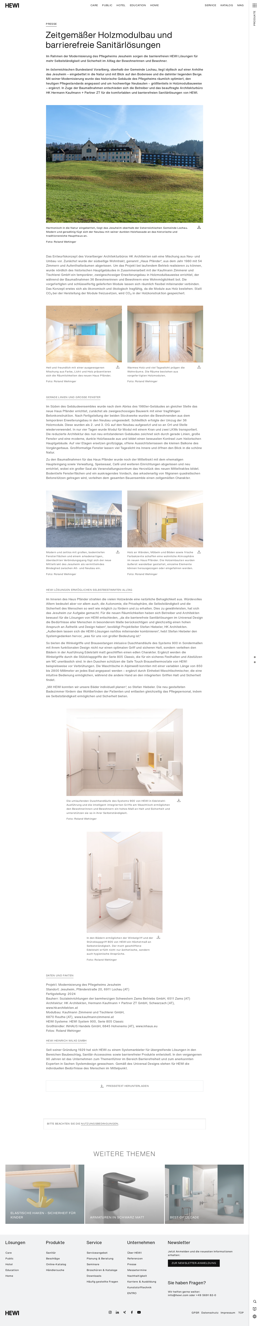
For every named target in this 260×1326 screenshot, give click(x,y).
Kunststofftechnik (139, 1287)
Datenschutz (209, 1312)
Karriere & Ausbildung (141, 1281)
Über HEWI (134, 1253)
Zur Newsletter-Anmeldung (194, 1263)
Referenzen (135, 1258)
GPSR (195, 1312)
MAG (240, 5)
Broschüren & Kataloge (102, 1270)
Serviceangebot (97, 1253)
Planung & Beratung (100, 1258)
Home (154, 5)
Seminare (93, 1264)
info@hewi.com (178, 1295)
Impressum (228, 1312)
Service (210, 5)
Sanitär (51, 1253)
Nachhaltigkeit (137, 1276)
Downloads (94, 1276)
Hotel (121, 5)
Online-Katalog (56, 1264)
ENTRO (131, 1293)
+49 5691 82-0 (206, 1295)
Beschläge (53, 1258)
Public (107, 5)
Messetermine (137, 1270)
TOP (241, 1312)
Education (138, 5)
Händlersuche (55, 1270)
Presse (131, 1264)
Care (94, 5)
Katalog (226, 5)
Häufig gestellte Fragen (102, 1281)
